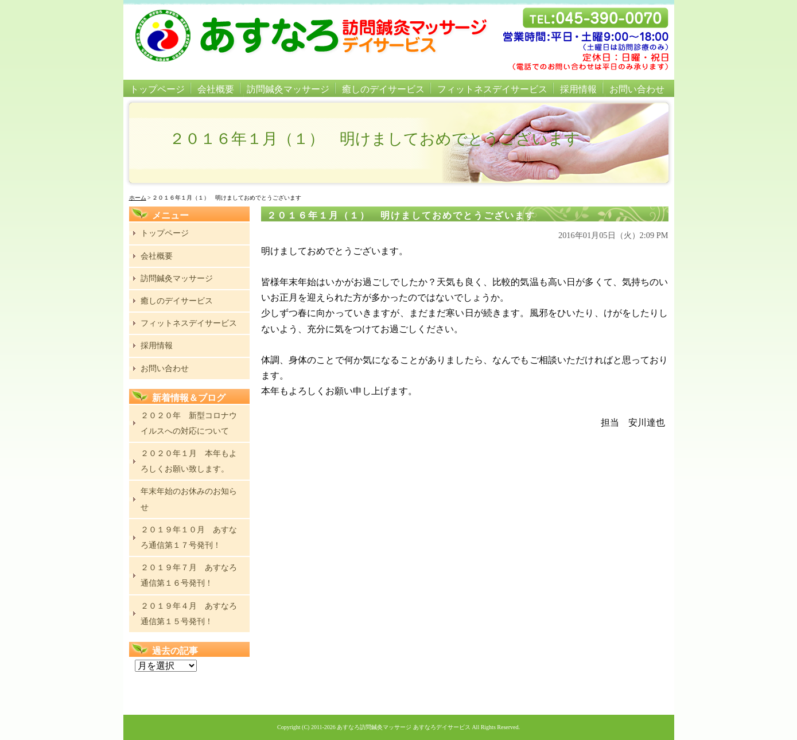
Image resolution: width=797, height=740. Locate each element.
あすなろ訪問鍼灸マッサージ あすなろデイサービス (404, 727)
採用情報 (578, 89)
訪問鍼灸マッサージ (288, 89)
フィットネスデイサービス (492, 89)
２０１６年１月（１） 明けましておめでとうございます (401, 215)
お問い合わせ (636, 89)
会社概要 (215, 89)
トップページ (157, 89)
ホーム (137, 197)
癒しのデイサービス (383, 89)
